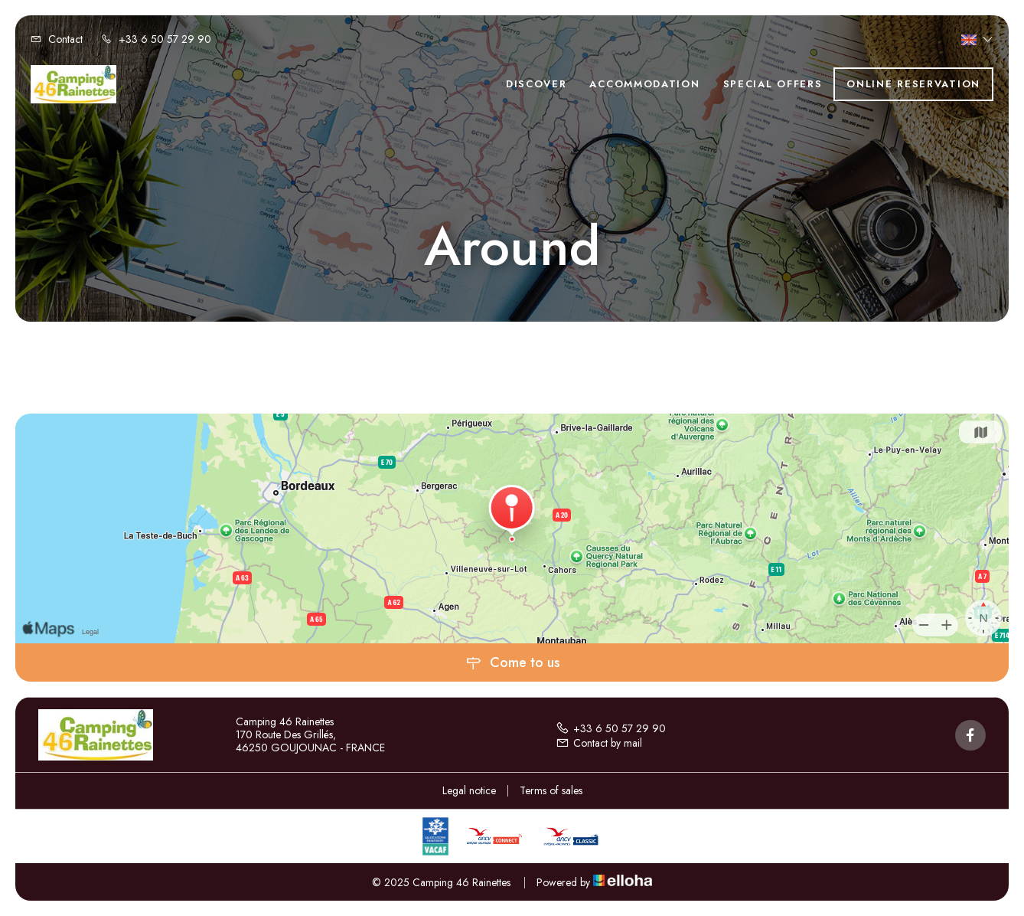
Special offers (773, 84)
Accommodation (644, 84)
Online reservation (913, 84)
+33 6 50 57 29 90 (611, 728)
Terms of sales (551, 790)
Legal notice (469, 790)
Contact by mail (599, 743)
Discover (536, 84)
